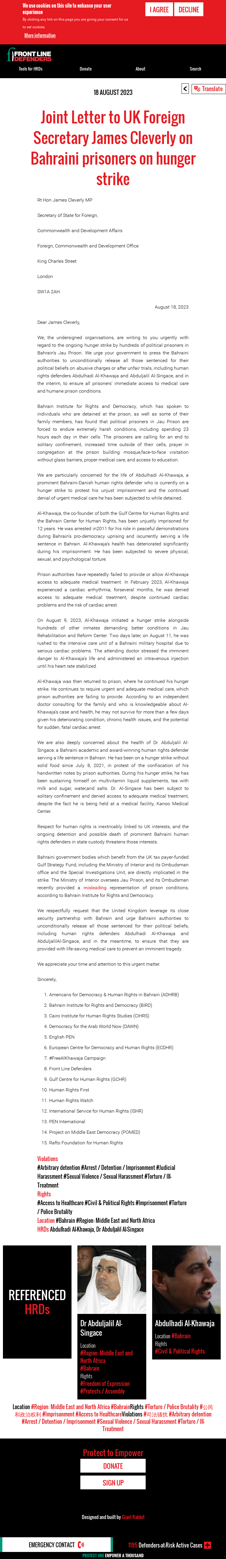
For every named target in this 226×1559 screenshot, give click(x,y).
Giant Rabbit (133, 1517)
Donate (86, 69)
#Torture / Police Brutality (172, 1407)
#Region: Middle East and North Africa (115, 1220)
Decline (189, 9)
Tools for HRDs (30, 69)
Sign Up (113, 1482)
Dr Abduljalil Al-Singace (120, 1229)
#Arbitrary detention (58, 1167)
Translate (212, 88)
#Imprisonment (152, 1203)
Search (195, 69)
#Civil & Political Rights (109, 1203)
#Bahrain (65, 1220)
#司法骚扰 (156, 1414)
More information (40, 35)
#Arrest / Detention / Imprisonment (118, 1167)
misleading (95, 887)
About (140, 69)
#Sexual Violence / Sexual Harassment (103, 1176)
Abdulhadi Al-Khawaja (72, 1229)
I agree (159, 9)
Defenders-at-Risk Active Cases (165, 1545)
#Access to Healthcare (60, 1203)
